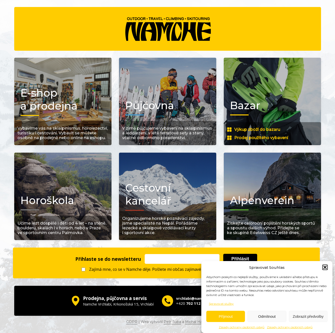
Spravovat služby (221, 305)
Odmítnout (267, 317)
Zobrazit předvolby (308, 317)
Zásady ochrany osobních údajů (241, 328)
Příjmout (226, 317)
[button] (325, 268)
